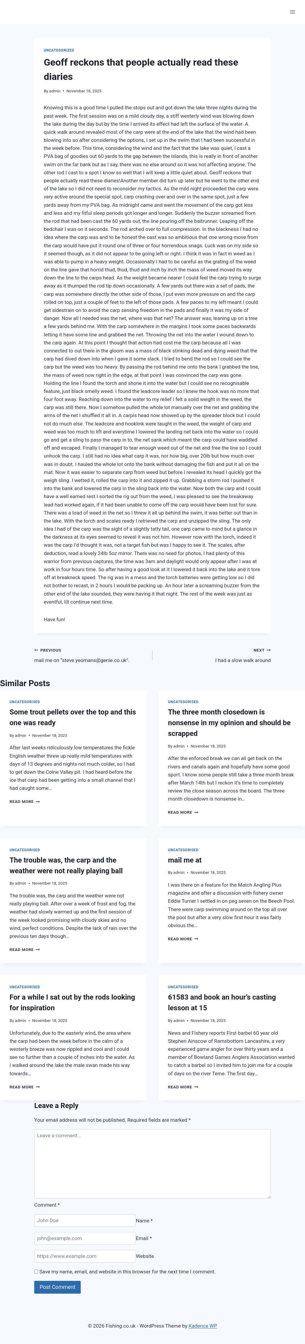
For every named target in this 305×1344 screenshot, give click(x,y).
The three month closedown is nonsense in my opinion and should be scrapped (229, 723)
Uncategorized (59, 50)
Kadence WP (203, 1326)
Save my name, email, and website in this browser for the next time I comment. (127, 1272)
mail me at (185, 860)
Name (144, 1220)
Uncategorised (25, 702)
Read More (25, 801)
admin (54, 90)
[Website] (85, 1256)
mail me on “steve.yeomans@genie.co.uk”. (90, 655)
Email (144, 1238)
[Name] (85, 1220)
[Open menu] (292, 11)
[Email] (85, 1238)
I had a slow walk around (214, 655)
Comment (47, 1205)
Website (145, 1256)
